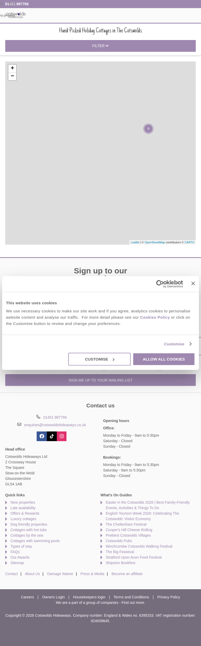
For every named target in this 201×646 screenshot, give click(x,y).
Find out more (132, 602)
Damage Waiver (60, 574)
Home (35, 15)
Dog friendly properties (28, 524)
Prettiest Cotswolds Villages (128, 535)
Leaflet (135, 242)
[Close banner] (193, 283)
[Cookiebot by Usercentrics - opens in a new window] (160, 284)
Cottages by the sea (26, 535)
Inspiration (84, 15)
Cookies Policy (155, 317)
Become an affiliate (127, 574)
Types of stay (21, 546)
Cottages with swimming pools (35, 541)
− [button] (12, 76)
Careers (27, 597)
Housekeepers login (89, 597)
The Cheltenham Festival (126, 524)
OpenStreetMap (154, 242)
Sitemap (17, 563)
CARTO (189, 242)
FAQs (15, 552)
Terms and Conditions (131, 597)
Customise (174, 344)
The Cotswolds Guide (150, 15)
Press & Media (92, 574)
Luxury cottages (23, 519)
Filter (100, 46)
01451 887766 (17, 4)
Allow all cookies (164, 359)
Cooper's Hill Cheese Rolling (129, 530)
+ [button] (12, 68)
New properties (22, 502)
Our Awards (20, 557)
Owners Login (53, 597)
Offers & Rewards (113, 15)
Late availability (23, 508)
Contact (11, 574)
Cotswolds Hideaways (15, 15)
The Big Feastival (120, 552)
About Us (32, 574)
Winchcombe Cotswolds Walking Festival (139, 546)
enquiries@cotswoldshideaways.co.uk (55, 425)
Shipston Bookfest (120, 563)
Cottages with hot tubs (28, 530)
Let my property (185, 15)
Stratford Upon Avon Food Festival (134, 557)
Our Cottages (58, 15)
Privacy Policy (168, 597)
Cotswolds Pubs (119, 541)
